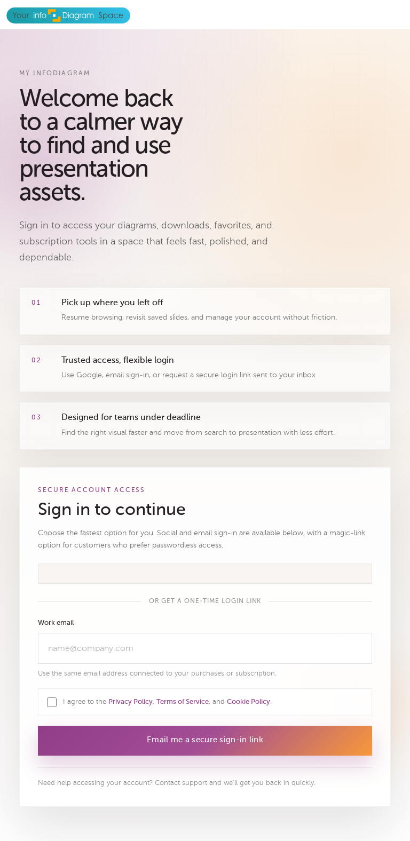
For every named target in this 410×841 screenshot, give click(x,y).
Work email (56, 623)
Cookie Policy (248, 702)
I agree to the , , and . (167, 701)
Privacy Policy (130, 702)
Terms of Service (182, 702)
